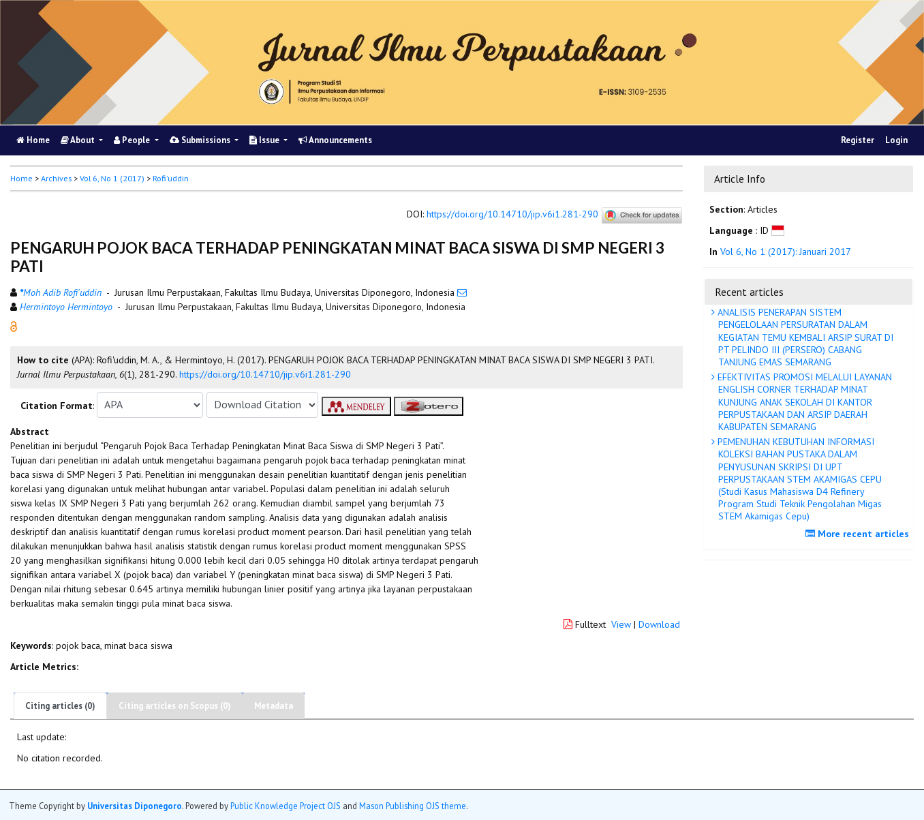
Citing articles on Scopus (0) (175, 706)
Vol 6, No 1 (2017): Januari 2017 (785, 251)
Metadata (273, 706)
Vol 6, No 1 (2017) (112, 178)
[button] (13, 325)
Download (659, 624)
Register (857, 140)
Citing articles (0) (60, 706)
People (133, 140)
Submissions (201, 140)
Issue (265, 140)
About (79, 140)
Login (896, 140)
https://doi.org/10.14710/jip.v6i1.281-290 (512, 214)
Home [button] (21, 178)
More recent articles (859, 534)
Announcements (335, 140)
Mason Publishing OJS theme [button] (412, 805)
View (621, 624)
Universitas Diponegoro (134, 805)
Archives (56, 178)
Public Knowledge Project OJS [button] (285, 805)
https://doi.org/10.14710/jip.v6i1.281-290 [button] (265, 374)
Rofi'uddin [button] (171, 178)
